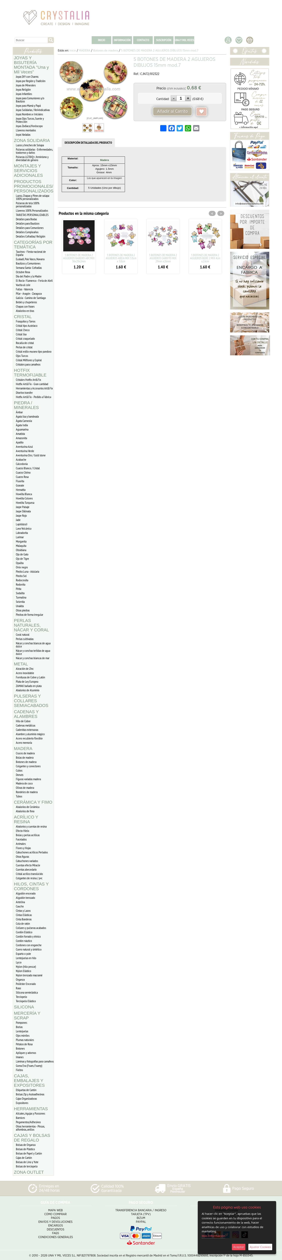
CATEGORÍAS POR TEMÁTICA (33, 244)
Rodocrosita (22, 580)
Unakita (20, 606)
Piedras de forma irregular (29, 614)
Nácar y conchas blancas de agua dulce (33, 644)
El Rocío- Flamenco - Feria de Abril (34, 281)
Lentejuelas (22, 1031)
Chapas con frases (25, 306)
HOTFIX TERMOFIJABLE (30, 372)
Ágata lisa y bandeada (27, 416)
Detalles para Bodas (26, 219)
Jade (18, 520)
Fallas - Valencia (24, 289)
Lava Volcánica (23, 528)
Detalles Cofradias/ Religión (30, 236)
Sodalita (20, 593)
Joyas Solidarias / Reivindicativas (33, 110)
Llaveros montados (26, 130)
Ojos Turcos (22, 356)
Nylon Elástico (23, 971)
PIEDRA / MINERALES (26, 405)
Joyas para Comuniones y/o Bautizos (30, 99)
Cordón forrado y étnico (28, 936)
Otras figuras (22, 856)
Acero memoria (24, 743)
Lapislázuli (21, 524)
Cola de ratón (23, 923)
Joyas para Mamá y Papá (28, 105)
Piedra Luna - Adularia (27, 571)
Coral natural (22, 634)
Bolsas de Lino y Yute (27, 1162)
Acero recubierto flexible (29, 738)
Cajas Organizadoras (26, 1098)
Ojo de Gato (22, 554)
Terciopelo (21, 997)
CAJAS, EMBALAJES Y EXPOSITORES (29, 1080)
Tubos (19, 796)
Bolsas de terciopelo (27, 1166)
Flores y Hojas (23, 848)
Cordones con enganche (29, 945)
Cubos (19, 770)
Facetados (21, 839)
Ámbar (19, 412)
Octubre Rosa (23, 272)
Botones (20, 1048)
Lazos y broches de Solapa (30, 145)
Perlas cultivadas (24, 639)
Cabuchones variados (27, 861)
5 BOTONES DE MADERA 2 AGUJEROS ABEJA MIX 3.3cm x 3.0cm (121, 258)
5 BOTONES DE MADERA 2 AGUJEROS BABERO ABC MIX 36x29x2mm (79, 258)
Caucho (20, 906)
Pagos (55, 1216)
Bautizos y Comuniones (28, 263)
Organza (20, 979)
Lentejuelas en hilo (26, 958)
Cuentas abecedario (26, 869)
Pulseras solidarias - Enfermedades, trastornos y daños (34, 150)
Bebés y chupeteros (26, 302)
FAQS (55, 1232)
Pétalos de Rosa (24, 1044)
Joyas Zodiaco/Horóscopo (29, 126)
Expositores (22, 1103)
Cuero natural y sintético (29, 949)
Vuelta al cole (23, 285)
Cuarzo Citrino (23, 472)
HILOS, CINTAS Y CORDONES (31, 886)
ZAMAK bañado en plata (29, 686)
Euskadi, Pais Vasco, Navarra (30, 259)
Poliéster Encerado (26, 984)
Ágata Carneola (24, 421)
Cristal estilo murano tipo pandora (33, 351)
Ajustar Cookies (260, 1247)
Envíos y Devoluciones (55, 1220)
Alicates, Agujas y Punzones (30, 1113)
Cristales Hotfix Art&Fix (28, 380)
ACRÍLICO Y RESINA (26, 819)
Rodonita (20, 584)
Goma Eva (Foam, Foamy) (29, 1066)
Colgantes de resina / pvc (29, 878)
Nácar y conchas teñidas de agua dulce (33, 652)
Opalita (20, 563)
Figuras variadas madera (28, 779)
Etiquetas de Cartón (26, 1090)
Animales (21, 844)
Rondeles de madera (27, 792)
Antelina (20, 902)
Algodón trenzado (25, 898)
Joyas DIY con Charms (27, 77)
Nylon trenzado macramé (29, 975)
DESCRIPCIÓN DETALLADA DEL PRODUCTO (88, 143)
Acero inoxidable (25, 673)
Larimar (20, 537)
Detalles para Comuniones (29, 228)
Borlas (19, 1027)
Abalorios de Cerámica (27, 807)
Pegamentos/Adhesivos (28, 1122)
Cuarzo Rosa (22, 477)
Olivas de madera (25, 788)
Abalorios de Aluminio (27, 690)
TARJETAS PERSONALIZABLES (32, 215)
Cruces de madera (25, 753)
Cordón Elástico (24, 932)
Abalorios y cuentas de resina (31, 826)
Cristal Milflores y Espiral (29, 360)
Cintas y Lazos (23, 911)
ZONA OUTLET (29, 1172)
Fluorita (20, 481)
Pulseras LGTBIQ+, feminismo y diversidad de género (32, 158)
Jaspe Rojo (21, 515)
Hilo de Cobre (23, 721)
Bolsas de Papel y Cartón (29, 1153)
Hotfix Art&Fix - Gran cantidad (32, 384)
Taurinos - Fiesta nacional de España (31, 253)
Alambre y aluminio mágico (30, 734)
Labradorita (22, 533)
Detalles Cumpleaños (27, 232)
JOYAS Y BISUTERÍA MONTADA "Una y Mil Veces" (31, 64)
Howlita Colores (24, 498)
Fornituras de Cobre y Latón (30, 677)
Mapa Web (55, 1209)
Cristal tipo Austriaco (26, 326)
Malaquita (21, 546)
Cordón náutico (24, 941)
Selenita (20, 602)
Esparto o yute (23, 954)
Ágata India (22, 425)
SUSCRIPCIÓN (163, 40)
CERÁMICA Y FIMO (33, 802)
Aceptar (238, 1247)
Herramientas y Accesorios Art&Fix (34, 388)
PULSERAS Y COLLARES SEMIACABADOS (31, 701)
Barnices (20, 1118)
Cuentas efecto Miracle (28, 865)
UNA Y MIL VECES (184, 40)
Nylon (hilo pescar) (26, 966)
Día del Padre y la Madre (29, 276)
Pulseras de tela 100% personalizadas (27, 204)
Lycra (18, 962)
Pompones (21, 1022)
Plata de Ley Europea (27, 681)
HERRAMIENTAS (31, 1108)
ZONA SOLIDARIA (32, 140)
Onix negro (22, 567)
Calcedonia (22, 464)
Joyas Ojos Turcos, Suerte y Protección (30, 120)
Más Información (213, 1236)
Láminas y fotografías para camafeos (35, 1061)
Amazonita (21, 438)
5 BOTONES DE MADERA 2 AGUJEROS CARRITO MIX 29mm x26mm (163, 258)
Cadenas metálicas (25, 725)
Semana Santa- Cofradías (29, 268)
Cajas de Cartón (24, 1158)
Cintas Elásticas (24, 915)
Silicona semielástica (27, 992)
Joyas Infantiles (24, 94)
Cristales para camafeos (28, 364)
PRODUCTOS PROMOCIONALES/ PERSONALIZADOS (33, 186)
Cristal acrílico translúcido (29, 874)
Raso (18, 988)
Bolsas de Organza (25, 1145)
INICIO (101, 40)
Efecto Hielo (22, 831)
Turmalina (21, 597)
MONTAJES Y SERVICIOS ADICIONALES (28, 170)
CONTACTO (143, 40)
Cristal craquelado (25, 338)
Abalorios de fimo (25, 811)
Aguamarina (22, 429)
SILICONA (24, 1007)
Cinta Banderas (24, 919)
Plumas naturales (25, 1040)
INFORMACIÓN (122, 40)
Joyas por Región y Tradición (30, 81)
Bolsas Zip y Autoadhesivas (30, 1094)
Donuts (19, 775)
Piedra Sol (21, 576)
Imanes (20, 1057)
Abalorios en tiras (25, 311)
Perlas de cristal (24, 347)
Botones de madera (26, 762)
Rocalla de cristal (25, 343)
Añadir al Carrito (172, 111)
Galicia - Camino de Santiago (31, 298)
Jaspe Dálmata (23, 511)
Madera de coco (24, 783)
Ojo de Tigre (22, 559)
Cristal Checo (23, 330)
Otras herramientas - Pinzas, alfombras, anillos (30, 1127)
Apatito (20, 442)
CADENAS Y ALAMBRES (26, 714)
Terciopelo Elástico (26, 1001)
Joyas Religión (23, 89)
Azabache (21, 459)
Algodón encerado (26, 893)
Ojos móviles (22, 1035)
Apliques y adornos (26, 1053)
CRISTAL (23, 316)
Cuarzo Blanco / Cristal (28, 468)
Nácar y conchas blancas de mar (32, 658)
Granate (20, 485)
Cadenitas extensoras (27, 730)
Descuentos (55, 1228)
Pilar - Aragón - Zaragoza (29, 293)
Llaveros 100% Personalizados (32, 210)
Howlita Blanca (24, 494)
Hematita (20, 490)
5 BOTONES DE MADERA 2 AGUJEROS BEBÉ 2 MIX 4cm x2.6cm (205, 258)
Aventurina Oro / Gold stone (31, 455)
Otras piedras (23, 610)
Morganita (21, 541)
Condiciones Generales (55, 1236)
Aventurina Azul (24, 447)
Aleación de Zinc (25, 669)
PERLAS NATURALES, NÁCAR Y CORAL (31, 625)
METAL (21, 664)
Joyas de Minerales (26, 85)
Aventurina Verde (25, 451)
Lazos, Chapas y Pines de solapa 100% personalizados (32, 197)
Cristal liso (21, 334)
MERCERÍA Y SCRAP (27, 1015)
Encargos (55, 1224)
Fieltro (19, 1070)
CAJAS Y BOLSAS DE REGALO (32, 1138)
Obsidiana (21, 550)
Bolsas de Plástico (25, 1149)
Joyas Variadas (23, 134)
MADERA (23, 748)
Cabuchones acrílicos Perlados (32, 852)
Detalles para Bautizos (27, 223)
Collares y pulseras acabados (31, 928)
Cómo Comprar (55, 1213)
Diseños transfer (24, 392)
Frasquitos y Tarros (25, 321)
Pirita (18, 589)
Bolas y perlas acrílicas (28, 835)
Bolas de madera (24, 757)
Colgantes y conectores (28, 766)
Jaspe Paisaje (22, 507)
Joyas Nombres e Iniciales (29, 114)
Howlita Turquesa (25, 503)
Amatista (20, 434)
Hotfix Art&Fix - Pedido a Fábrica (33, 397)
